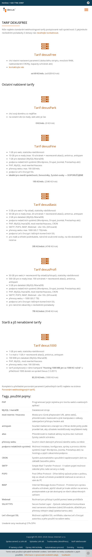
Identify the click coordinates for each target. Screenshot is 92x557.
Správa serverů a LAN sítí (16, 541)
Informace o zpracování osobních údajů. (41, 555)
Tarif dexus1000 (45, 345)
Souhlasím (66, 555)
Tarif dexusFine (45, 146)
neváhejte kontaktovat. (48, 32)
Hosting (80, 547)
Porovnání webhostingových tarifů (18, 389)
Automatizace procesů (54, 547)
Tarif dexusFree (45, 55)
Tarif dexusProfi (45, 269)
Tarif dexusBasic (45, 204)
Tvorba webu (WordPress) (57, 541)
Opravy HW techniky (34, 547)
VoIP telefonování (78, 541)
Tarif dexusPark (45, 108)
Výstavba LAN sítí (37, 541)
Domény (70, 547)
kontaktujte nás (16, 67)
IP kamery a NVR (16, 547)
